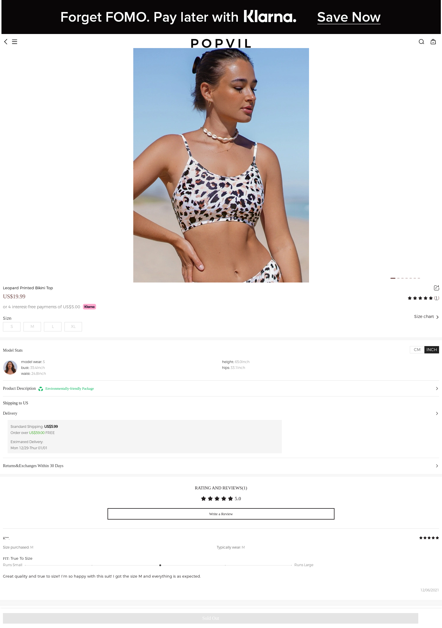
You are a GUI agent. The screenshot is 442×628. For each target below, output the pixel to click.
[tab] (417, 349)
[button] (221, 388)
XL (73, 326)
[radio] (410, 298)
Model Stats (13, 350)
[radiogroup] (420, 298)
